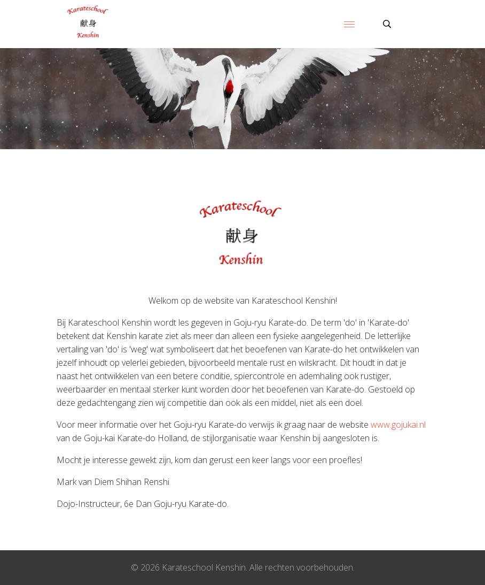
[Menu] (349, 24)
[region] (242, 98)
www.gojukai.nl (398, 424)
